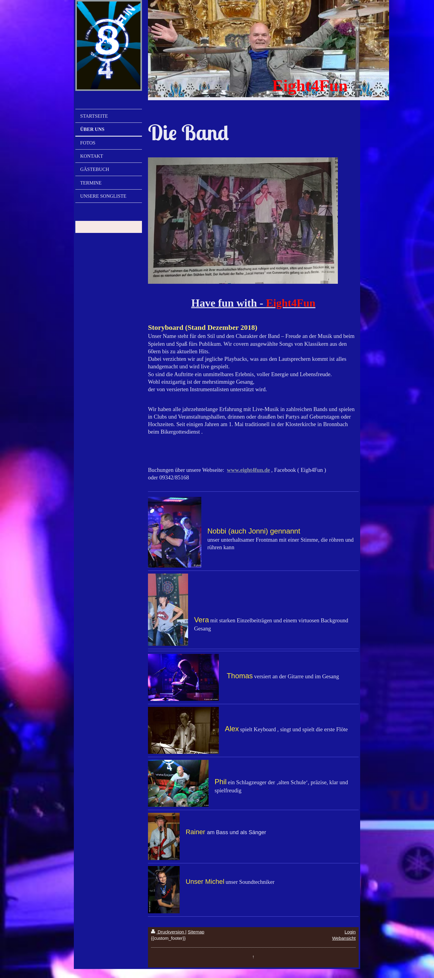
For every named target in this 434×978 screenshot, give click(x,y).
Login (350, 931)
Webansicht (344, 938)
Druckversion (168, 931)
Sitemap (196, 931)
